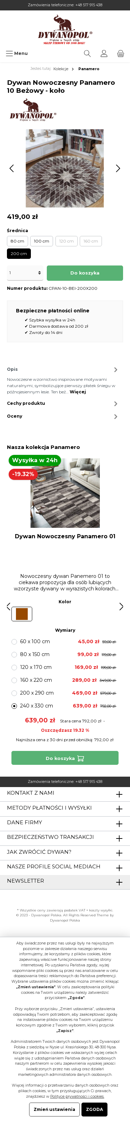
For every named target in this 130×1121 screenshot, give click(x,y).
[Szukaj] (87, 53)
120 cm (66, 241)
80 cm (17, 241)
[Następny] (118, 168)
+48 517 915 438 (88, 5)
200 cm (19, 253)
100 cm (41, 241)
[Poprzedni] (12, 168)
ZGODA (94, 1109)
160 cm (91, 241)
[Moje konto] (104, 53)
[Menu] (16, 53)
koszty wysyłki (100, 910)
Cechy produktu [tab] (63, 403)
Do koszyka (84, 273)
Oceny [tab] (63, 416)
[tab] (63, 379)
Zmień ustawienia (54, 1109)
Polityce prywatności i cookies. (77, 1096)
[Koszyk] (120, 53)
